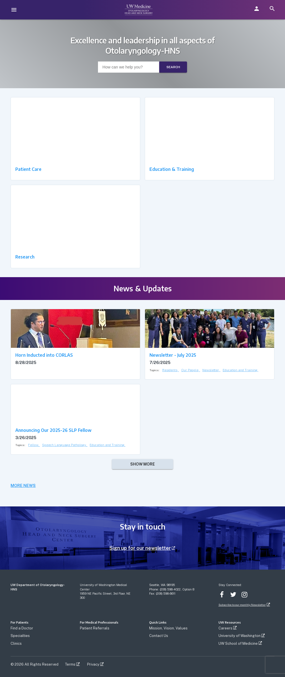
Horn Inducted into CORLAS (44, 355)
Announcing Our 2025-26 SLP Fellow (53, 430)
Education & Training (171, 169)
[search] (272, 8)
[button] (256, 8)
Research (25, 256)
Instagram (244, 594)
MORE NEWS (23, 485)
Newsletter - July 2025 (172, 355)
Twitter (233, 594)
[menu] (14, 9)
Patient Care (28, 169)
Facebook (221, 594)
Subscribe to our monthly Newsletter (242, 604)
